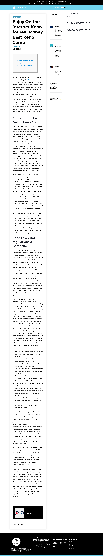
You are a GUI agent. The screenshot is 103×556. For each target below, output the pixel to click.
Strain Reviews (17, 17)
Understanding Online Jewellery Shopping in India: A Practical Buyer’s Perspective (55, 86)
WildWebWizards (15, 552)
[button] (14, 49)
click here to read (33, 80)
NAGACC (52, 17)
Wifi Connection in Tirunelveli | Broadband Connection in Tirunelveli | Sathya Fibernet (58, 50)
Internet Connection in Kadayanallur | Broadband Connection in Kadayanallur (58, 31)
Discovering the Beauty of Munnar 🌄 (55, 98)
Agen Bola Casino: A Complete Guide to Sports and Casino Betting (58, 70)
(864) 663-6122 (22, 7)
